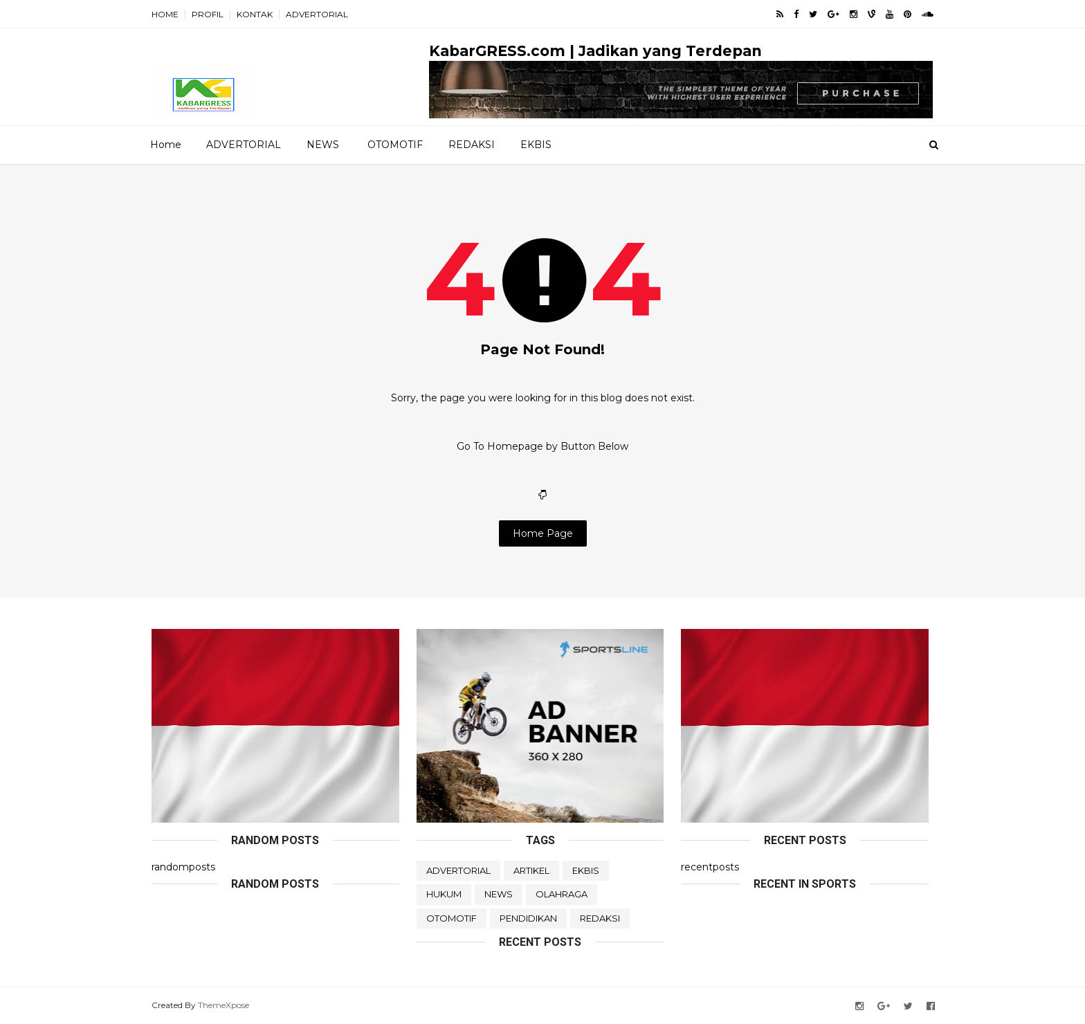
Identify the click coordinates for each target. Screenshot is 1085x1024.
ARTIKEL (531, 870)
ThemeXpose (223, 1005)
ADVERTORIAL (317, 14)
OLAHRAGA (561, 893)
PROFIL (208, 14)
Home (165, 144)
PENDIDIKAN (528, 918)
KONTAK (255, 14)
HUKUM (444, 893)
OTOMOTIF (395, 144)
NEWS (323, 144)
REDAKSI (471, 144)
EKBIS (535, 144)
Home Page (543, 533)
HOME (165, 14)
